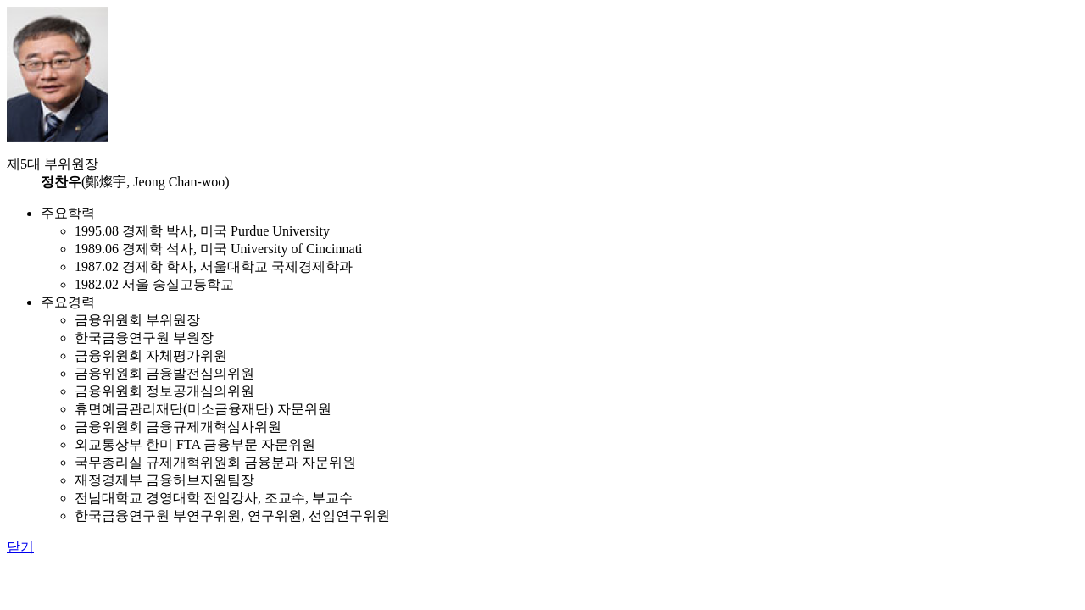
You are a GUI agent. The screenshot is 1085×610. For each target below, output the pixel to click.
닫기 (20, 547)
